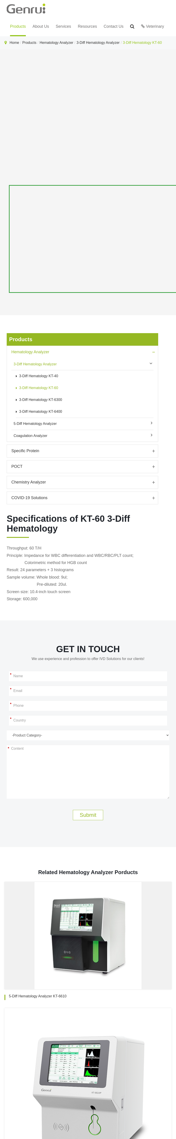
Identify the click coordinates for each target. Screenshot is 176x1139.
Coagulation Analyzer (30, 436)
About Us (41, 26)
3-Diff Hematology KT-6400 (39, 411)
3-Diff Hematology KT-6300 (39, 400)
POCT (17, 466)
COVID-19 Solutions (29, 498)
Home (14, 43)
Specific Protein (25, 451)
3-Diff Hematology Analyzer (98, 43)
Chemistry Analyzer (28, 482)
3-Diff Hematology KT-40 (37, 376)
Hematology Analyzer (56, 43)
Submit (88, 815)
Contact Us (113, 26)
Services (63, 26)
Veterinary (152, 26)
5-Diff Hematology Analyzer (35, 424)
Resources (87, 26)
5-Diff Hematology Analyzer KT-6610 (38, 996)
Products (18, 26)
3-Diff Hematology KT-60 (142, 43)
